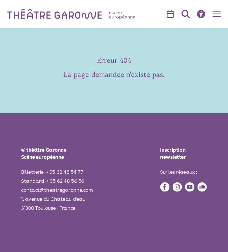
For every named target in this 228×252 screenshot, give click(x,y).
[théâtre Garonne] (79, 14)
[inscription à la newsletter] (183, 153)
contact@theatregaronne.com (57, 190)
